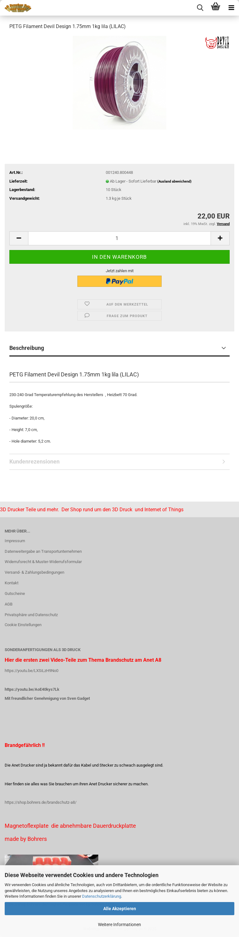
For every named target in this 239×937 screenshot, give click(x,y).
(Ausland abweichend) (174, 181)
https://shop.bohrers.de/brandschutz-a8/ (40, 802)
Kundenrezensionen (34, 461)
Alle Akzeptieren (119, 908)
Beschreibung (26, 348)
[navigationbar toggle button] (231, 8)
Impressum (15, 540)
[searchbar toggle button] (200, 8)
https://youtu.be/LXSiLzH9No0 (31, 670)
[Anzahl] (119, 238)
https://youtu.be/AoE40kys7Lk (32, 689)
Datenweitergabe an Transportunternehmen (43, 551)
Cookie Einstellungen (23, 624)
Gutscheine (15, 593)
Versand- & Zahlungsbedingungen (34, 572)
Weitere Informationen (119, 924)
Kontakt (11, 583)
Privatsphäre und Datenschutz (31, 614)
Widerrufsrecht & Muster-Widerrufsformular (43, 561)
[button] (18, 238)
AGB (8, 604)
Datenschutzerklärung (101, 896)
